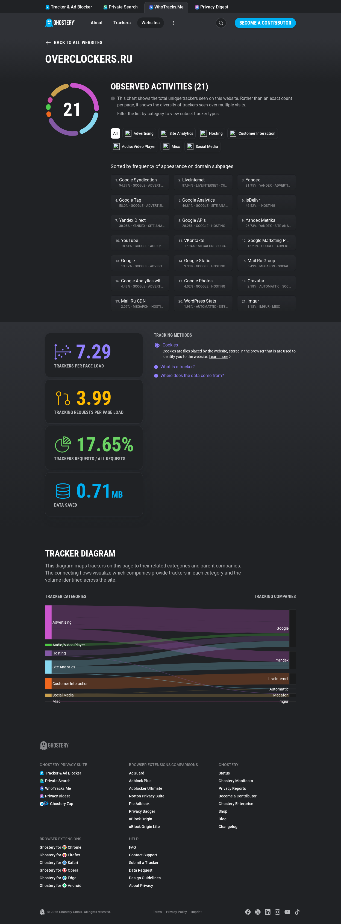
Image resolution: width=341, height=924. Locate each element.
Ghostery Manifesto (236, 781)
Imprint (196, 912)
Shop (223, 811)
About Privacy (141, 885)
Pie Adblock (139, 804)
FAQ (132, 847)
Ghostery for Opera (59, 870)
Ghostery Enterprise (236, 804)
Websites (151, 22)
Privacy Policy (176, 912)
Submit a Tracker (143, 862)
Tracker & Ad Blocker (68, 7)
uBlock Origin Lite (144, 826)
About (96, 22)
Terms (157, 912)
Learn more (220, 356)
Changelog (228, 826)
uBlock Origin (140, 819)
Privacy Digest (211, 7)
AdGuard (136, 773)
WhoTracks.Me (166, 7)
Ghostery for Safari (59, 862)
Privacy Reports (232, 788)
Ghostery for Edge (58, 878)
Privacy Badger (142, 811)
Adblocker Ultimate (145, 788)
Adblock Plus (140, 781)
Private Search (120, 7)
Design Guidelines (145, 878)
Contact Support (143, 855)
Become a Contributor (265, 23)
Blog (223, 819)
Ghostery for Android (60, 885)
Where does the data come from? (189, 375)
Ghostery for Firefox (60, 855)
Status (224, 773)
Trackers (122, 22)
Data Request (140, 870)
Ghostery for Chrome (60, 847)
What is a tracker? (174, 366)
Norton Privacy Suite (146, 796)
